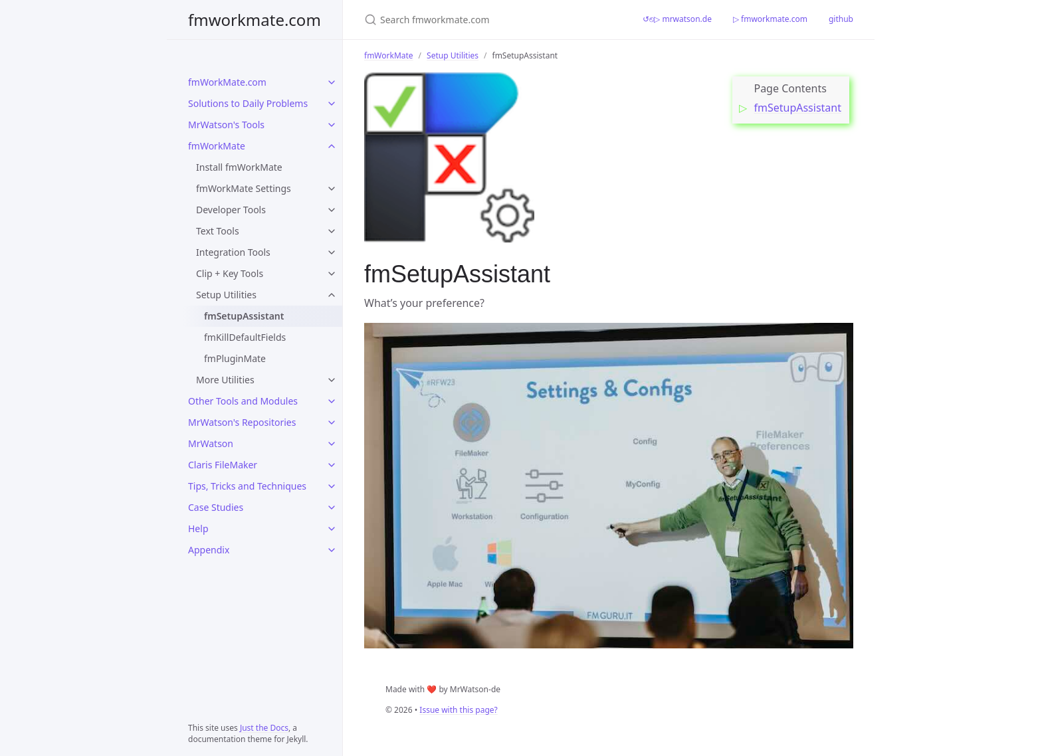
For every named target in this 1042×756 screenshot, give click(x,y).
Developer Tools (231, 209)
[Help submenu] (331, 528)
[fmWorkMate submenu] (331, 146)
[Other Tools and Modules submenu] (331, 401)
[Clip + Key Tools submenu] (331, 273)
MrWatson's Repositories (242, 422)
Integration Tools (233, 252)
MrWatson (210, 443)
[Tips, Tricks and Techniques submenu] (331, 486)
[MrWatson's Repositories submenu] (331, 422)
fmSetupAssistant (244, 316)
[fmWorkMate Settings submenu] (331, 188)
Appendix (208, 549)
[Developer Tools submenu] (331, 210)
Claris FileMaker (222, 464)
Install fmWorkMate (239, 167)
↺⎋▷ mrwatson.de (677, 19)
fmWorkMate (216, 146)
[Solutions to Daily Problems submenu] (331, 103)
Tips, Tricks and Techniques (247, 486)
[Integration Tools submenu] (331, 252)
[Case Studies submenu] (331, 507)
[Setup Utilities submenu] (331, 295)
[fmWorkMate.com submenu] (331, 82)
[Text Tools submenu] (331, 231)
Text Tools (217, 231)
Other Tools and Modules (243, 401)
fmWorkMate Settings (243, 188)
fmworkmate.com (254, 20)
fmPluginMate (235, 358)
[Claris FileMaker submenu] (331, 465)
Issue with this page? (458, 709)
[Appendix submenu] (331, 550)
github (841, 19)
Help (198, 528)
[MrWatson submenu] (331, 443)
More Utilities (225, 379)
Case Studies (215, 507)
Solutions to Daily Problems (248, 103)
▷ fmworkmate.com (770, 19)
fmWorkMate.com (227, 82)
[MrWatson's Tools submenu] (331, 125)
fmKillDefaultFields (245, 337)
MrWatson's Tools (226, 124)
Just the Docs (264, 727)
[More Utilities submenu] (331, 380)
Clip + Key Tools (229, 273)
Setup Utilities (226, 294)
